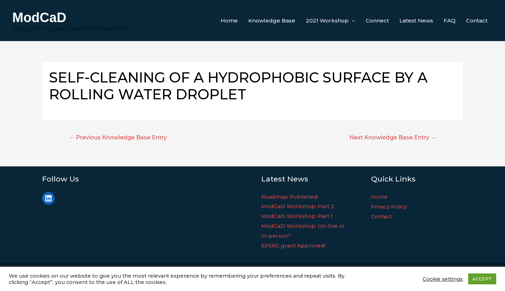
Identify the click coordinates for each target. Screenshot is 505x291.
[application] (352, 20)
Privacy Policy (389, 206)
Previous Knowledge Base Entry (118, 137)
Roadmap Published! (290, 196)
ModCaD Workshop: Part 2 (298, 206)
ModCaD (39, 17)
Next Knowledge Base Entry (392, 137)
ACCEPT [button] (482, 279)
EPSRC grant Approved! (293, 245)
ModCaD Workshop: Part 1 (297, 216)
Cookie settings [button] (443, 279)
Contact (381, 216)
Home (379, 196)
